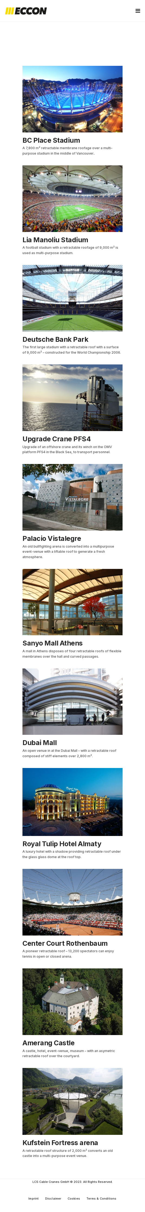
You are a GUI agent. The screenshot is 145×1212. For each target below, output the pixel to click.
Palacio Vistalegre (51, 538)
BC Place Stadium (51, 140)
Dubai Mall (39, 743)
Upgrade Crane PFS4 (56, 439)
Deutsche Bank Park (55, 339)
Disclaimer (53, 1198)
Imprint (33, 1198)
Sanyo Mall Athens (52, 643)
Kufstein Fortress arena (60, 1143)
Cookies (74, 1198)
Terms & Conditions (101, 1198)
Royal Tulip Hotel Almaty (61, 844)
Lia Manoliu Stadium (55, 240)
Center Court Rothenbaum (65, 943)
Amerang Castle (48, 1043)
